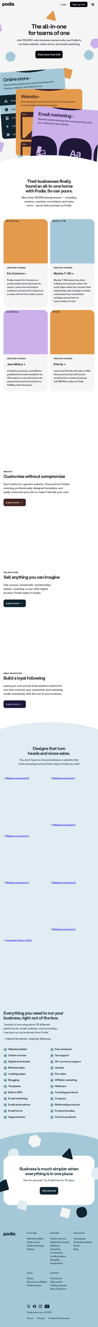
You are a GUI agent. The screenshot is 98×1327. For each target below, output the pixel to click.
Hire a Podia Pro (58, 1288)
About (30, 1278)
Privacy (41, 1318)
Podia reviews (34, 1285)
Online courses (58, 1238)
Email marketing (35, 1245)
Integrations (56, 1263)
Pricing (30, 1249)
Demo (77, 1245)
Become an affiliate (37, 1281)
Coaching (55, 1249)
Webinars (55, 1245)
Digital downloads (59, 1242)
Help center (56, 1281)
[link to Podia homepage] (9, 1234)
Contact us (56, 1278)
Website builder (35, 1238)
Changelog (79, 1238)
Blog (76, 1249)
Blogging (55, 1259)
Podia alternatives (83, 1242)
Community (56, 1252)
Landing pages (58, 1256)
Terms (30, 1318)
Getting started (58, 1285)
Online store (33, 1242)
